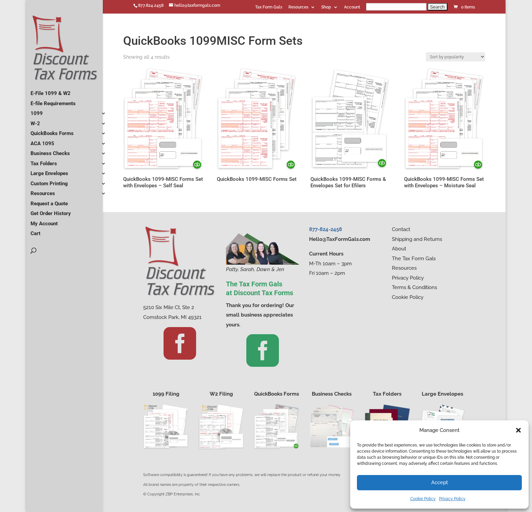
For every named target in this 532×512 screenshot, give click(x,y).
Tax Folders (44, 160)
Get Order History (51, 210)
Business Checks (50, 150)
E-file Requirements (53, 100)
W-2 (35, 120)
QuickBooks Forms (52, 130)
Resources (298, 7)
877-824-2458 (325, 229)
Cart (35, 230)
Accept (439, 482)
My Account (44, 221)
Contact (401, 229)
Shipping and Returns (417, 239)
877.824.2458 (151, 5)
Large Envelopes (49, 170)
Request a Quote (49, 200)
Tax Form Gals (268, 7)
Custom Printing (49, 180)
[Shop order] (455, 56)
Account (352, 7)
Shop (326, 7)
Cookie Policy (423, 498)
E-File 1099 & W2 (51, 90)
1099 (37, 110)
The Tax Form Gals (414, 258)
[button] (518, 430)
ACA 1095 (42, 140)
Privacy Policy (452, 498)
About (399, 249)
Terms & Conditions (414, 287)
